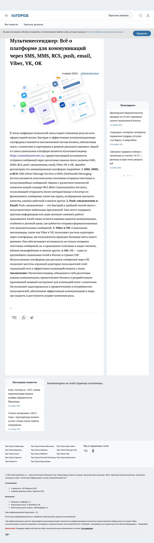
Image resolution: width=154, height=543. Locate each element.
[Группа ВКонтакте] (85, 451)
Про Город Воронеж (13, 450)
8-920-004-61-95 (33, 505)
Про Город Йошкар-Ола (67, 450)
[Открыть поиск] (140, 15)
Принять (142, 33)
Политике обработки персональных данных (104, 32)
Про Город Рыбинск (39, 454)
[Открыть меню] (6, 15)
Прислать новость (119, 15)
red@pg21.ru (25, 502)
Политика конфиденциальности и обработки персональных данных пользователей (40, 516)
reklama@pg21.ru (41, 507)
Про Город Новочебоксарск (42, 446)
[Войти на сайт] (148, 15)
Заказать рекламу (33, 24)
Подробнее (143, 524)
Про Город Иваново (39, 450)
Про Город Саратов (13, 457)
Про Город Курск (12, 454)
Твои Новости (11, 461)
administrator (90, 73)
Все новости (11, 24)
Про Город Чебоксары (14, 446)
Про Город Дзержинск (66, 457)
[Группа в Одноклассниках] (93, 451)
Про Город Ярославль (66, 446)
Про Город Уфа (63, 454)
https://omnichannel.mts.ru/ (27, 155)
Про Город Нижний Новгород (43, 457)
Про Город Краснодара (40, 461)
